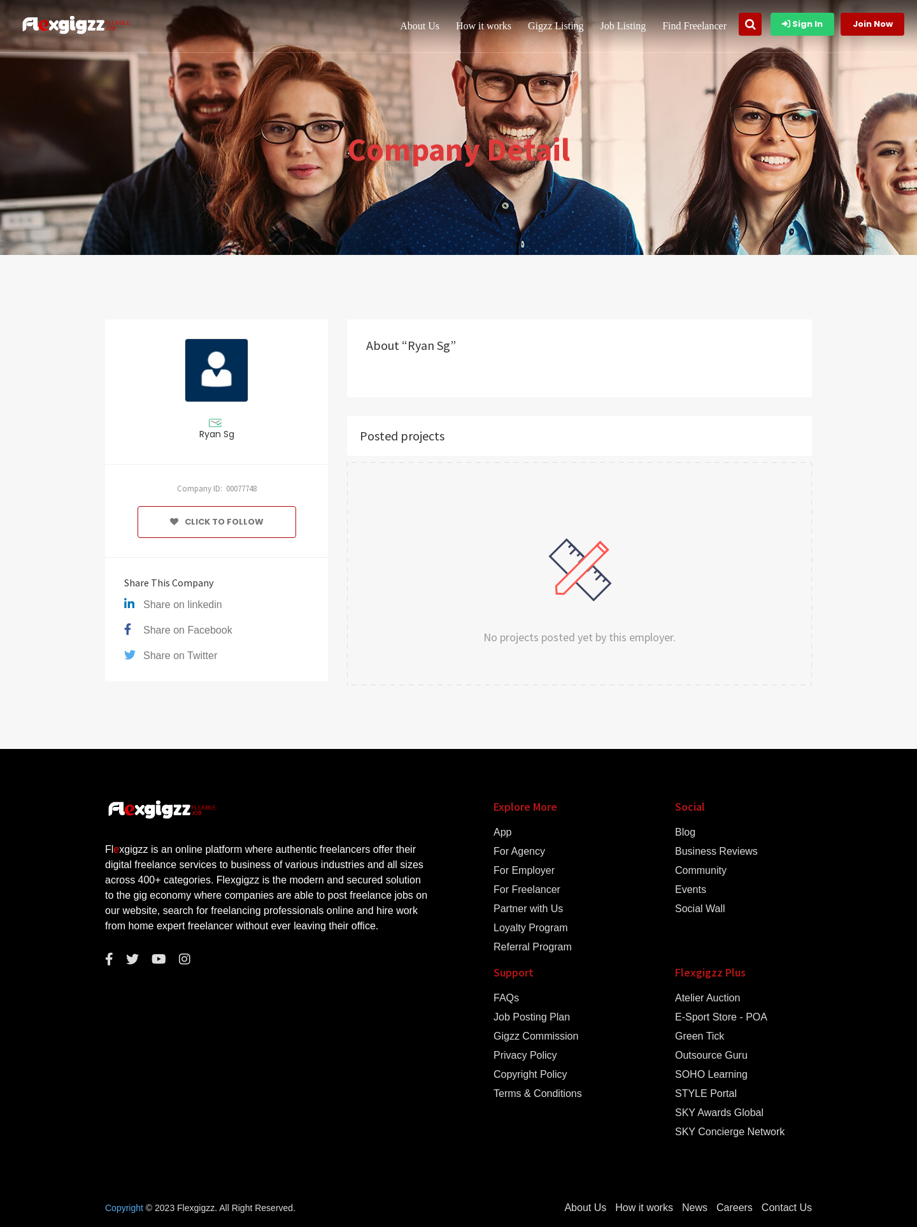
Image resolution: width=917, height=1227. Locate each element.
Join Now (873, 24)
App (502, 832)
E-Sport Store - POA (721, 1017)
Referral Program (533, 947)
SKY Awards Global (719, 1113)
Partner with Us (528, 909)
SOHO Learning (711, 1075)
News (694, 1208)
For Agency (519, 851)
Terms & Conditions (538, 1094)
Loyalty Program (531, 928)
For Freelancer (527, 890)
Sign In (802, 24)
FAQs (506, 998)
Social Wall (700, 909)
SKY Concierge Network (730, 1132)
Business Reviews (716, 851)
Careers (734, 1208)
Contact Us (787, 1208)
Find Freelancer (694, 25)
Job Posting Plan (532, 1017)
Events (690, 890)
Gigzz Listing (556, 25)
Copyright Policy (530, 1075)
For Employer (524, 871)
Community (701, 871)
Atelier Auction (707, 998)
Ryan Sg (216, 434)
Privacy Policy (525, 1055)
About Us (419, 25)
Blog (685, 832)
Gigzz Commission (536, 1036)
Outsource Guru (711, 1055)
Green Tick (699, 1036)
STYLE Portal (706, 1094)
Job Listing (623, 25)
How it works (483, 25)
